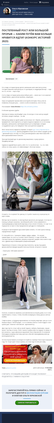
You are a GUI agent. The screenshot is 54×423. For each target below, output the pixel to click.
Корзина (45, 2)
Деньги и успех (29, 21)
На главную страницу (8, 21)
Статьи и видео (19, 21)
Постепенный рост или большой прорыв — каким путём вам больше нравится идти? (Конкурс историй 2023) (25, 24)
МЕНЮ (7, 2)
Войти (26, 2)
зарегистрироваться (27, 403)
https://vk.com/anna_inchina (29, 106)
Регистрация (34, 2)
